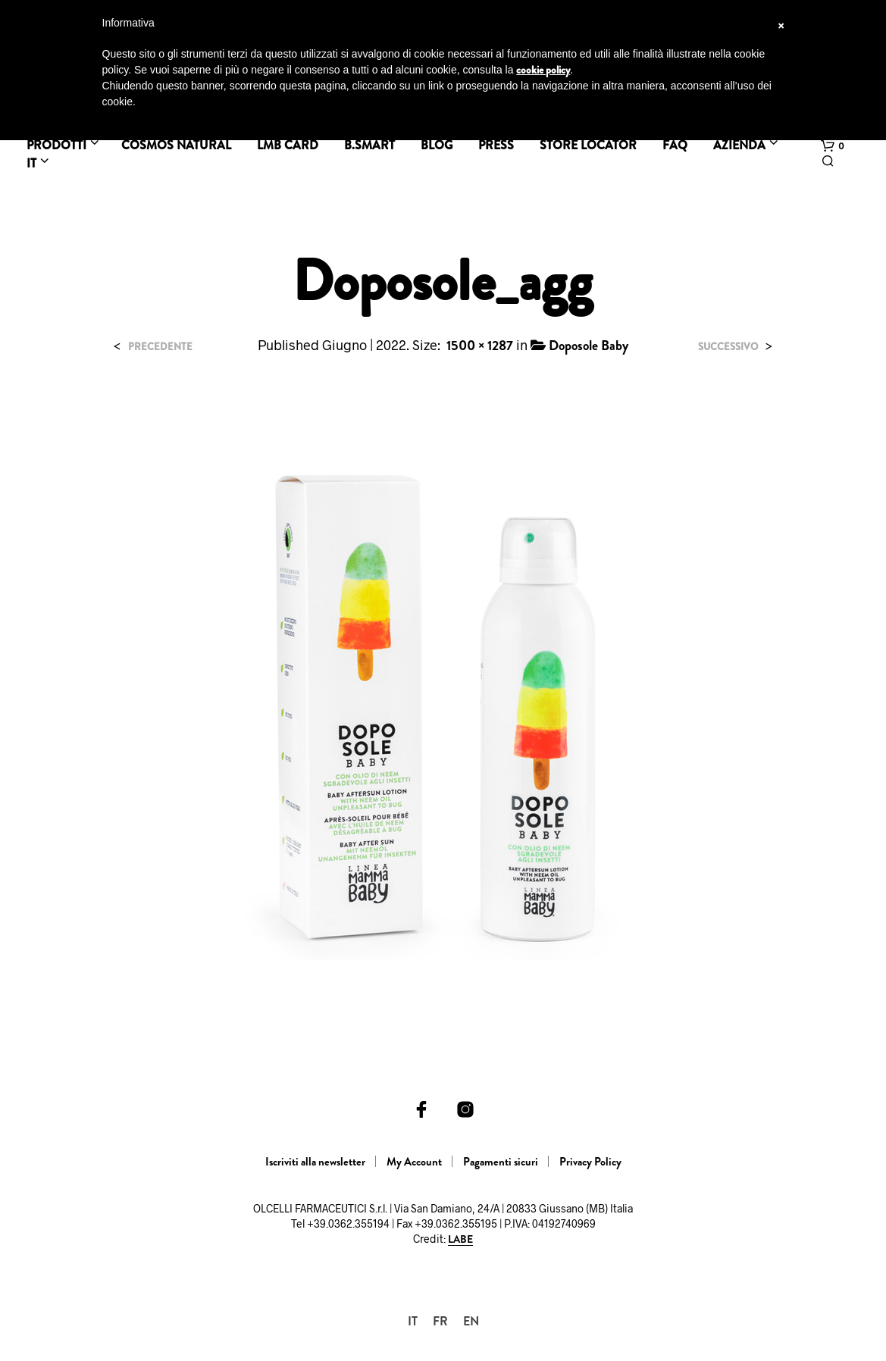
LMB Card (287, 145)
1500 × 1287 (479, 345)
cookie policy (543, 69)
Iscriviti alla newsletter (315, 1161)
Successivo (728, 347)
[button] (832, 146)
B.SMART (369, 145)
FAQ (674, 145)
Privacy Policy (590, 1161)
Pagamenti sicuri (500, 1161)
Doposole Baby (588, 345)
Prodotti (56, 145)
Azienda (739, 145)
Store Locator (588, 145)
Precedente (160, 347)
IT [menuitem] (413, 1321)
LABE (460, 1240)
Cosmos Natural (176, 145)
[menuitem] (412, 1321)
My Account (414, 1161)
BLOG (436, 145)
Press (496, 145)
